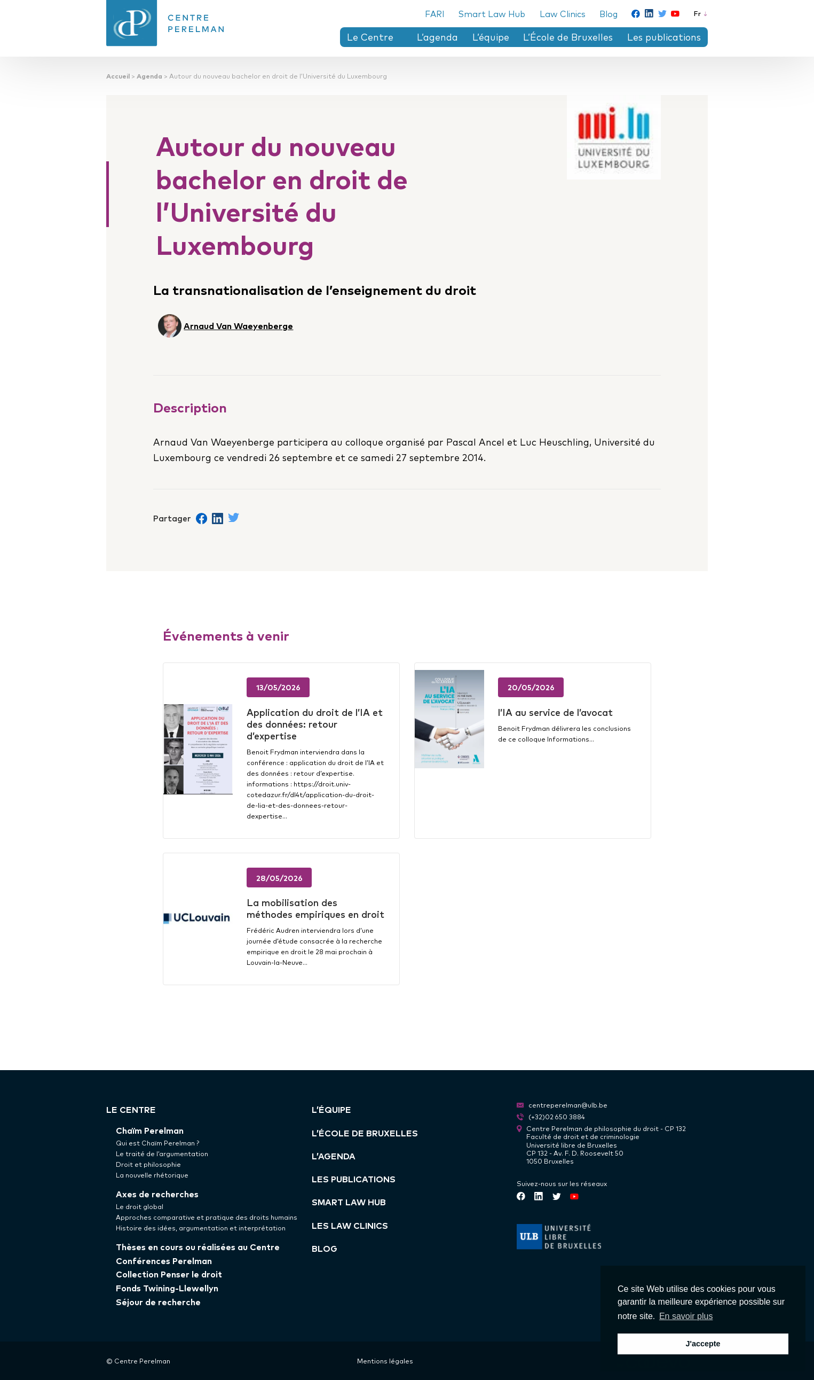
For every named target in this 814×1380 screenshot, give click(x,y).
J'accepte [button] (702, 1343)
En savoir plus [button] (686, 1316)
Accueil (118, 75)
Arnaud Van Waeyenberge (238, 325)
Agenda (149, 75)
